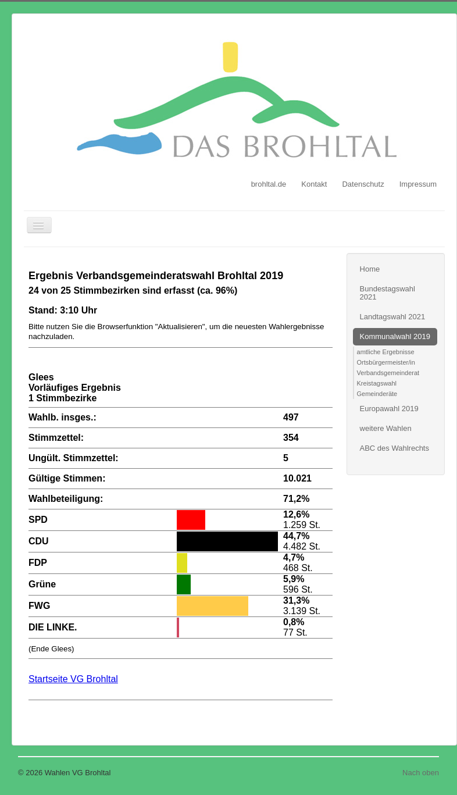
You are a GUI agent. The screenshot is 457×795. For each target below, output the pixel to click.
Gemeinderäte (377, 393)
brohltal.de (269, 184)
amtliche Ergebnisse (386, 351)
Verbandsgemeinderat (388, 372)
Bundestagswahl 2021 (387, 292)
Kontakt (314, 184)
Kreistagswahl (377, 383)
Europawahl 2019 (389, 408)
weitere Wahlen (386, 428)
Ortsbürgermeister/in (386, 362)
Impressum (418, 184)
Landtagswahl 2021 (393, 316)
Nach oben (420, 772)
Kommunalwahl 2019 (395, 336)
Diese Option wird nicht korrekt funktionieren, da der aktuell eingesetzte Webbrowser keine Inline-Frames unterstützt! (180, 491)
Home (370, 269)
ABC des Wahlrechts (394, 448)
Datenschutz (363, 184)
